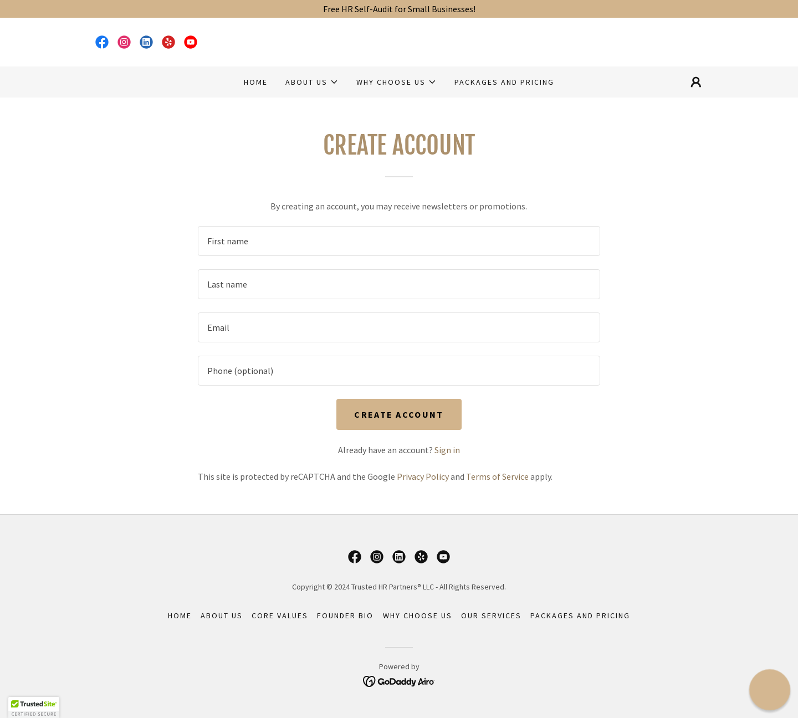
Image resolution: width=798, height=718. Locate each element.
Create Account (398, 414)
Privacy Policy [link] (423, 476)
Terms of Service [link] (497, 476)
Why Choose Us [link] (417, 615)
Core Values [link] (280, 615)
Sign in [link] (447, 449)
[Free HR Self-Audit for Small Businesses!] (399, 9)
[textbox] (399, 241)
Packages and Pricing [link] (504, 82)
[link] (102, 42)
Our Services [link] (491, 615)
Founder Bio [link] (345, 615)
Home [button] (180, 615)
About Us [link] (222, 615)
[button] (312, 82)
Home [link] (256, 82)
